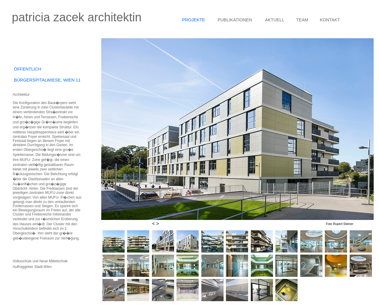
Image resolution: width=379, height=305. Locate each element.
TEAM (302, 19)
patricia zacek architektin (77, 17)
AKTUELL (274, 19)
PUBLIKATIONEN (235, 19)
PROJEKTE (193, 19)
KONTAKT (330, 19)
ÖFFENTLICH (27, 69)
